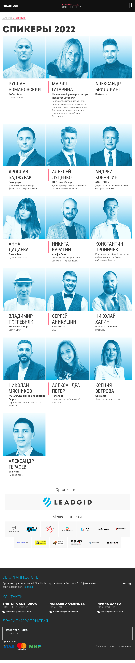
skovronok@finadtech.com (18, 611)
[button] (53, 621)
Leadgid (28, 587)
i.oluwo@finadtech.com (112, 611)
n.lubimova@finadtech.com (65, 611)
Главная (7, 18)
